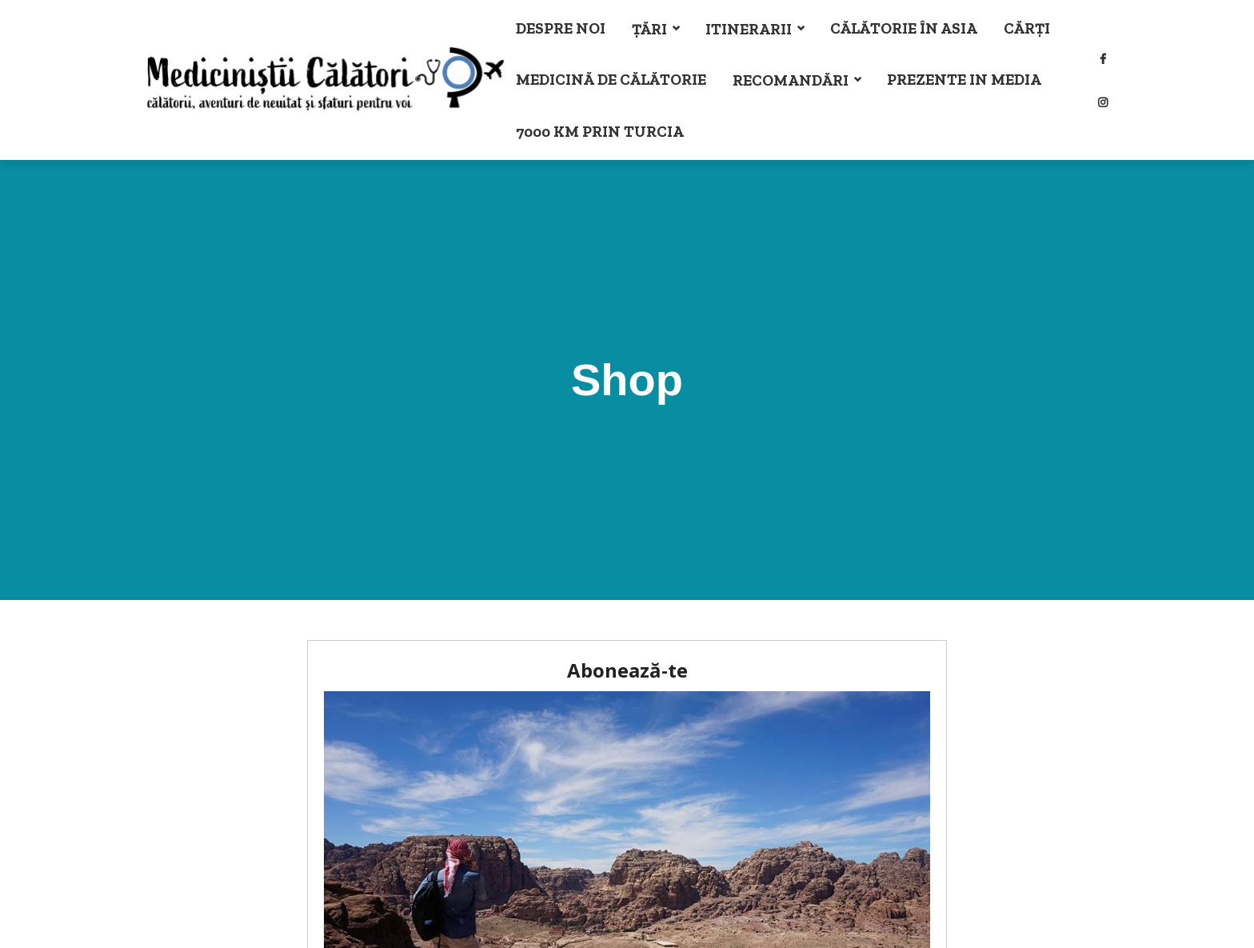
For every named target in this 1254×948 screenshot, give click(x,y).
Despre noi (560, 28)
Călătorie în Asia (903, 28)
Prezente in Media (964, 79)
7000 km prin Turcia (600, 131)
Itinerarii (748, 29)
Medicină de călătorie (611, 79)
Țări (649, 29)
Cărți (1027, 28)
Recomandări (791, 80)
